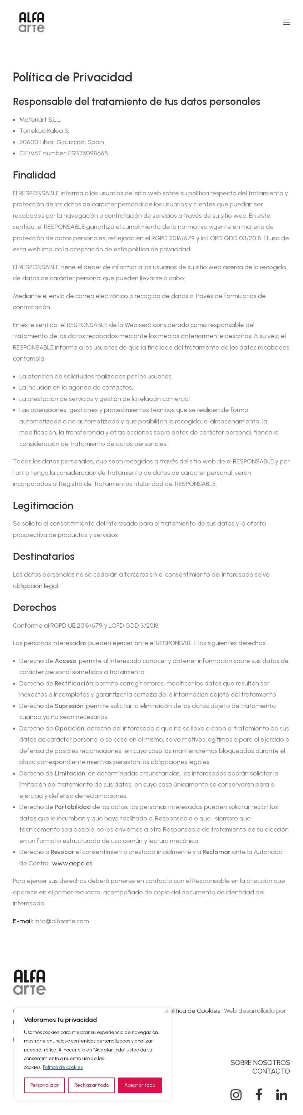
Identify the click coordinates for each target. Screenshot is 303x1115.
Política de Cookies (193, 1011)
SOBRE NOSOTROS (260, 1062)
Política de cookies (63, 1067)
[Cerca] (166, 1011)
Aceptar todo (139, 1085)
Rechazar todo (91, 1085)
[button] (286, 22)
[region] (93, 1054)
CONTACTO (271, 1071)
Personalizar (44, 1085)
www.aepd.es (72, 863)
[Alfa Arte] (31, 22)
